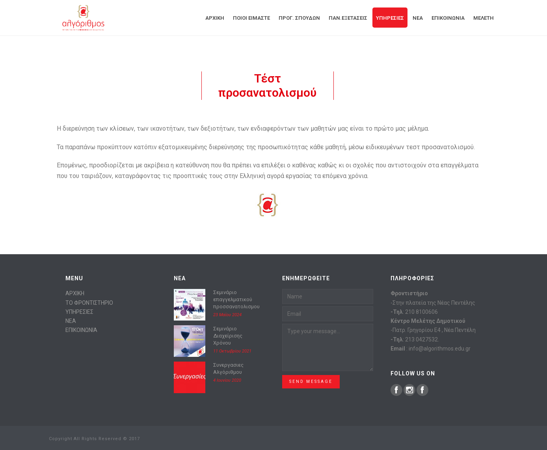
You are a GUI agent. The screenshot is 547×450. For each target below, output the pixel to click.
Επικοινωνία (448, 18)
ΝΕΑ (70, 321)
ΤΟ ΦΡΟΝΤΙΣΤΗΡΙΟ (89, 303)
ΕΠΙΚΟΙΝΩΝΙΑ (81, 330)
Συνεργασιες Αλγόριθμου (228, 368)
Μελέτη (483, 18)
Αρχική (214, 18)
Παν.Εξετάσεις (348, 18)
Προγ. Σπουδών (299, 18)
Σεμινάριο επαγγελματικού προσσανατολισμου (236, 299)
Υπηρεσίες (390, 18)
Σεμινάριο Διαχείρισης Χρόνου (227, 336)
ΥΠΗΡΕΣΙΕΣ (79, 312)
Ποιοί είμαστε (251, 18)
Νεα (418, 18)
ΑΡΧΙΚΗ (74, 293)
